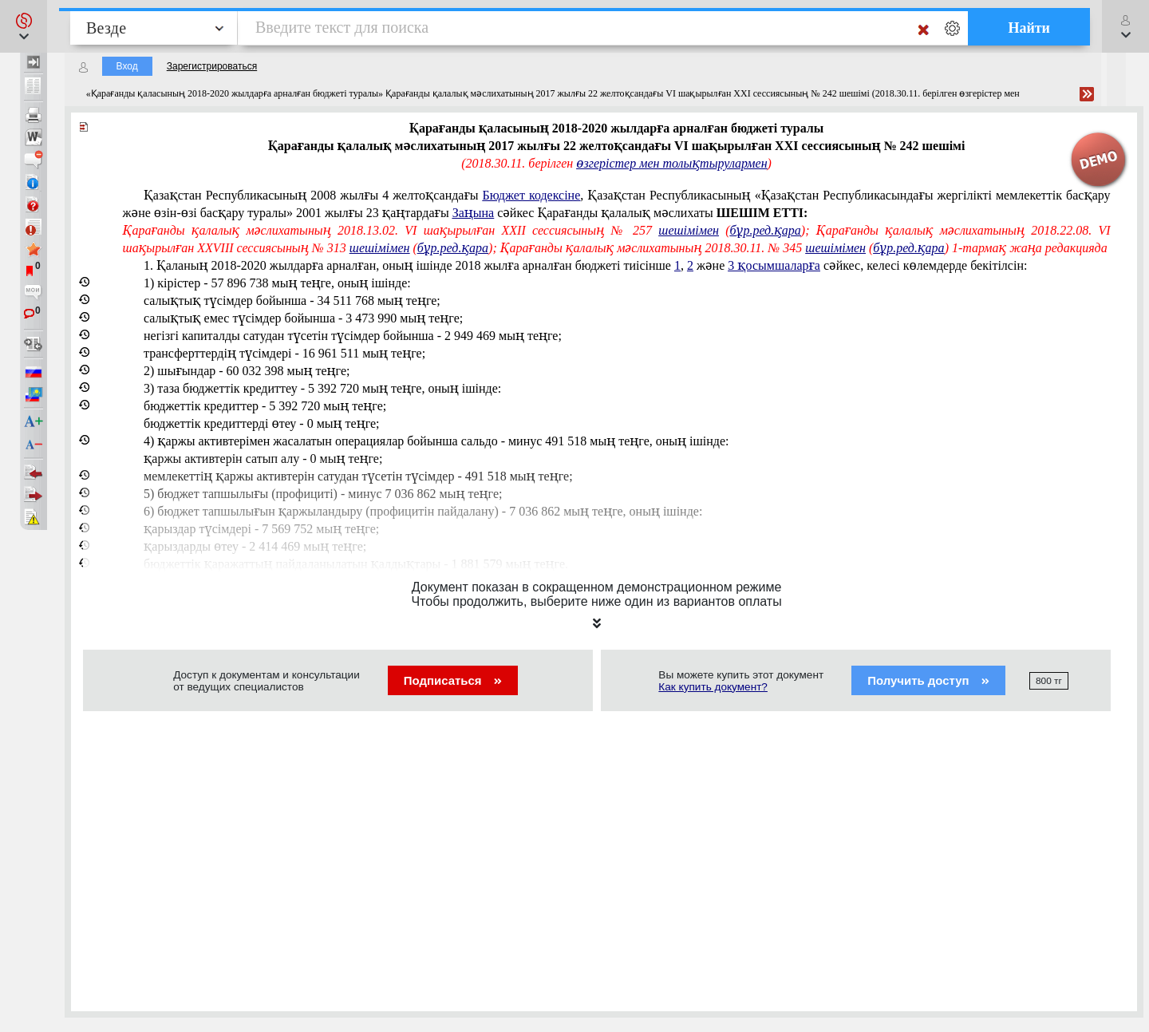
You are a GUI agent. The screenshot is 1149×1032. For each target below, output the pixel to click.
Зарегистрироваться (212, 66)
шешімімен (688, 230)
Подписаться (453, 680)
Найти (1029, 28)
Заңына (473, 212)
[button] (23, 26)
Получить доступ (928, 680)
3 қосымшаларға (774, 265)
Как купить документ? (713, 687)
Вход (127, 66)
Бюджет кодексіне (532, 195)
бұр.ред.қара (765, 230)
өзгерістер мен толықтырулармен (671, 163)
